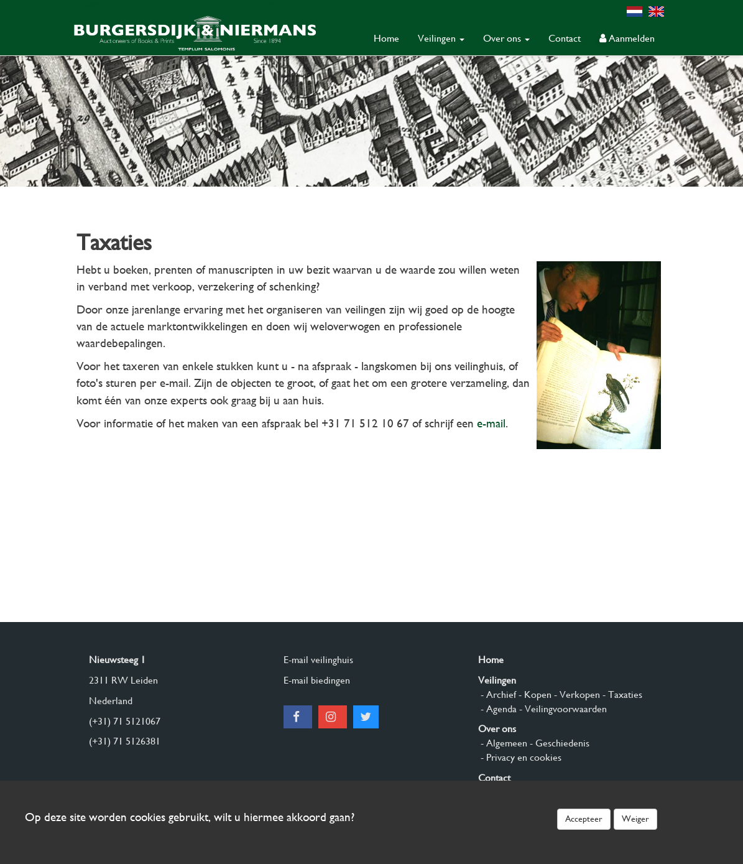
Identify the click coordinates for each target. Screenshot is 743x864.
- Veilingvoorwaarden (562, 709)
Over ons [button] (506, 38)
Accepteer (583, 819)
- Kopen (533, 694)
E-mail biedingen (317, 680)
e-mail (491, 423)
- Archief (497, 694)
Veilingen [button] (441, 38)
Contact (564, 38)
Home (386, 38)
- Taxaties (621, 694)
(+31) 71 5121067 (124, 721)
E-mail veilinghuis (318, 660)
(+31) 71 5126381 (124, 741)
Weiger (635, 819)
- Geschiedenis (558, 743)
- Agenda (497, 709)
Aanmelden (627, 38)
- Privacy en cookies (519, 757)
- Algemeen (502, 743)
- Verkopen (575, 694)
